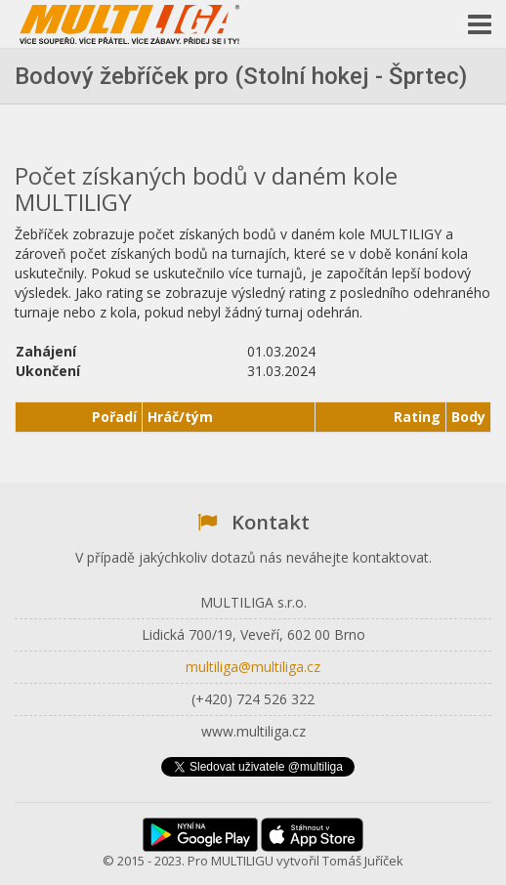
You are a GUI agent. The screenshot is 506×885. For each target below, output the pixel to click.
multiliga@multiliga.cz (253, 666)
